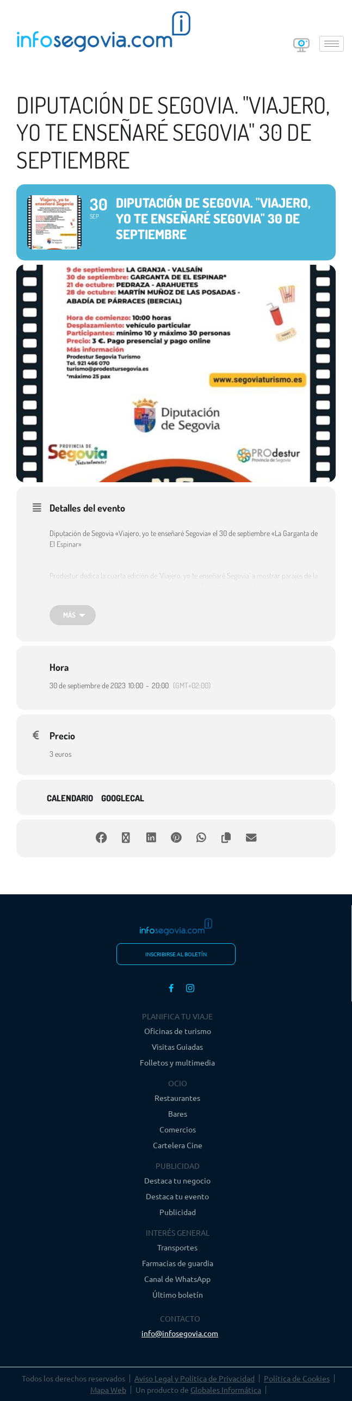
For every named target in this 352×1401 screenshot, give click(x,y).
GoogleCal (122, 798)
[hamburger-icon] (331, 44)
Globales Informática (225, 1389)
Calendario (70, 798)
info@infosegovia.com (179, 1333)
